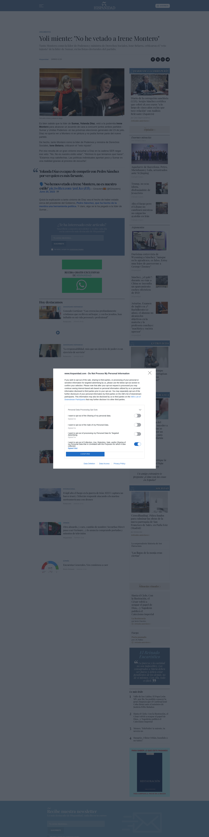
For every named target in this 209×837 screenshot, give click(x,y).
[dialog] (104, 419)
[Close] (150, 373)
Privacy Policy (119, 464)
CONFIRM (85, 454)
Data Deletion (89, 464)
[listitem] (104, 409)
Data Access (104, 464)
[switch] (137, 415)
